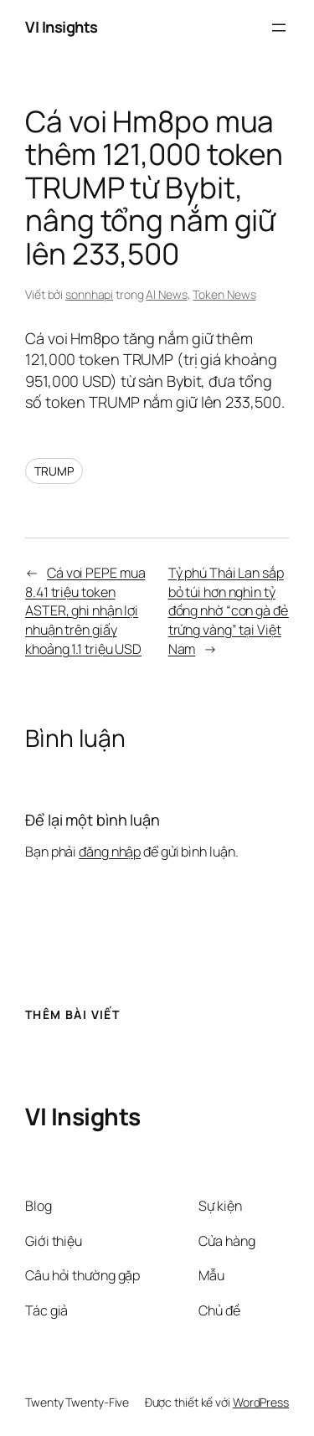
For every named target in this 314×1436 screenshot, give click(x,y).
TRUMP (54, 471)
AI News (166, 294)
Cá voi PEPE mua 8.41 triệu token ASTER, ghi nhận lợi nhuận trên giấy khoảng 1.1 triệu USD (85, 610)
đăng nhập (110, 851)
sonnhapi (89, 294)
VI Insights (61, 27)
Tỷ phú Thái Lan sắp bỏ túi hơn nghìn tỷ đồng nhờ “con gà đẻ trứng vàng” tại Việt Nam (228, 610)
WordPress (261, 1402)
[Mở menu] (279, 28)
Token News (224, 294)
